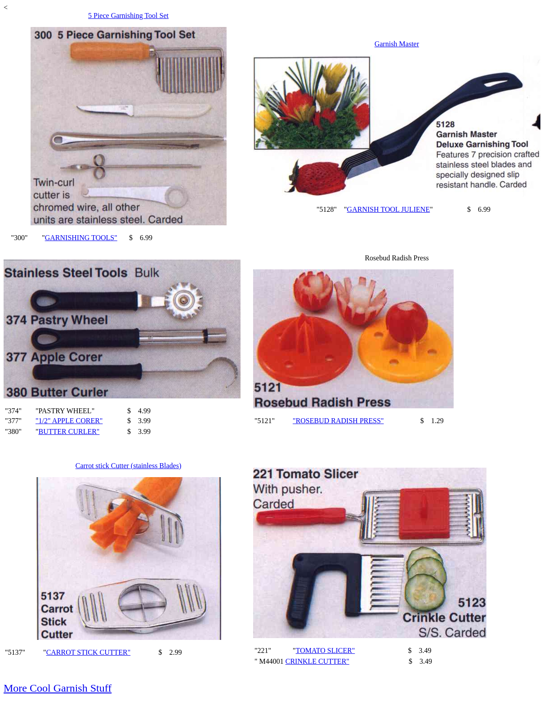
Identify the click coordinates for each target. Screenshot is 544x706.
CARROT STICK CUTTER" (88, 652)
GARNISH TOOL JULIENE (388, 209)
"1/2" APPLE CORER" (69, 420)
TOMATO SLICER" (325, 650)
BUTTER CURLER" (69, 431)
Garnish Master (397, 44)
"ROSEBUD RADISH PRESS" (338, 420)
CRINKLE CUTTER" (317, 661)
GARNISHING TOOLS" (81, 237)
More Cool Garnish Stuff (57, 688)
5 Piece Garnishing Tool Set (128, 15)
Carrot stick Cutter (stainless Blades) (129, 465)
